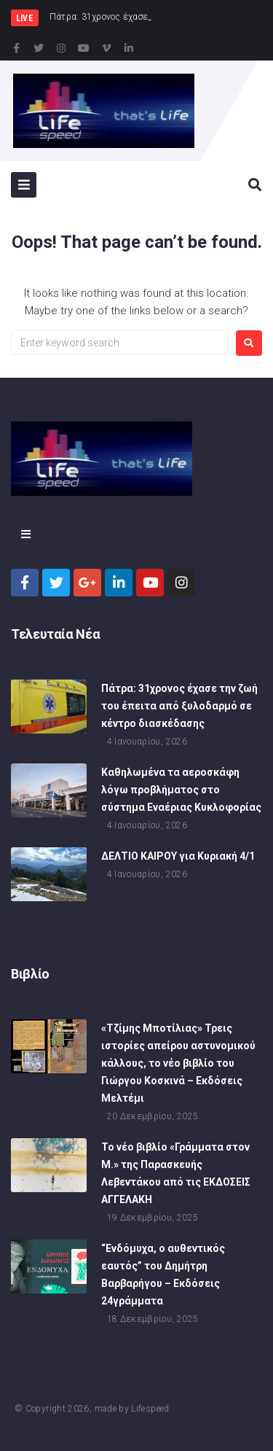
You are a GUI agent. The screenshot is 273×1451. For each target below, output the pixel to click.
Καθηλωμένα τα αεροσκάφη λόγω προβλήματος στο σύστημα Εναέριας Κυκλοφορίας (181, 789)
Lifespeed (150, 1409)
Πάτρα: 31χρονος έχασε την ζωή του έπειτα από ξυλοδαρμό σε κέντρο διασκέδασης (179, 705)
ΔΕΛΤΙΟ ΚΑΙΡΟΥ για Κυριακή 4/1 (178, 856)
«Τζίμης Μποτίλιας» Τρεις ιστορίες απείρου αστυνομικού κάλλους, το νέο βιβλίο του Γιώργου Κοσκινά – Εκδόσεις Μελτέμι (178, 1063)
